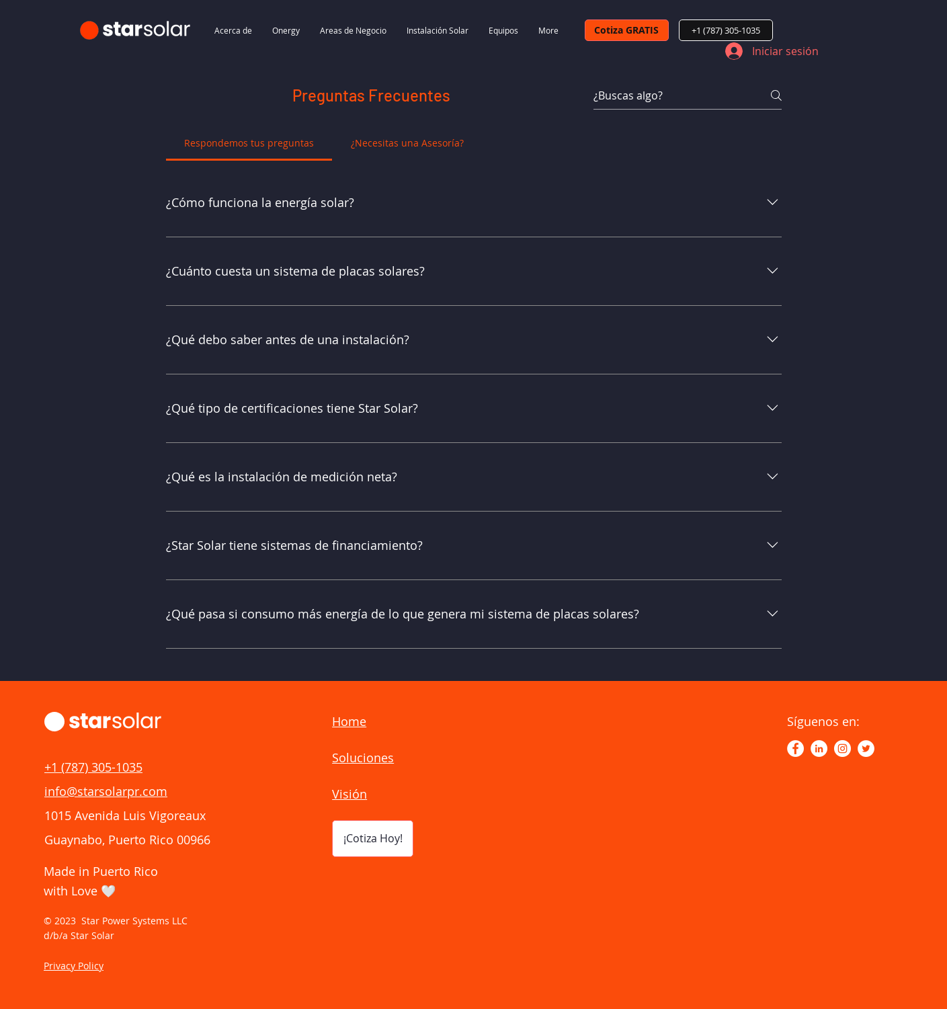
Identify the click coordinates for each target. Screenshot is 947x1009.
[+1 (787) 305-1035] (726, 30)
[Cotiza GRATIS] (627, 30)
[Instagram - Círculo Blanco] (842, 748)
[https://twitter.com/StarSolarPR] (866, 748)
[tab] (249, 143)
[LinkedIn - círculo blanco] (819, 748)
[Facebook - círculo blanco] (795, 748)
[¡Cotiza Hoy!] (372, 838)
